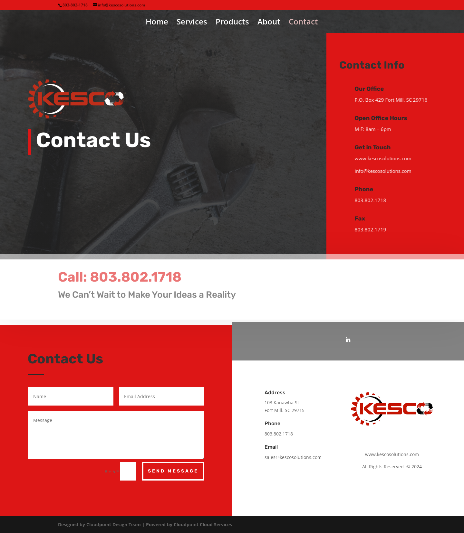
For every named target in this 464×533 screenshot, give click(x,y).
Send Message (173, 471)
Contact (303, 23)
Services (192, 23)
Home (157, 23)
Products (232, 23)
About (268, 23)
